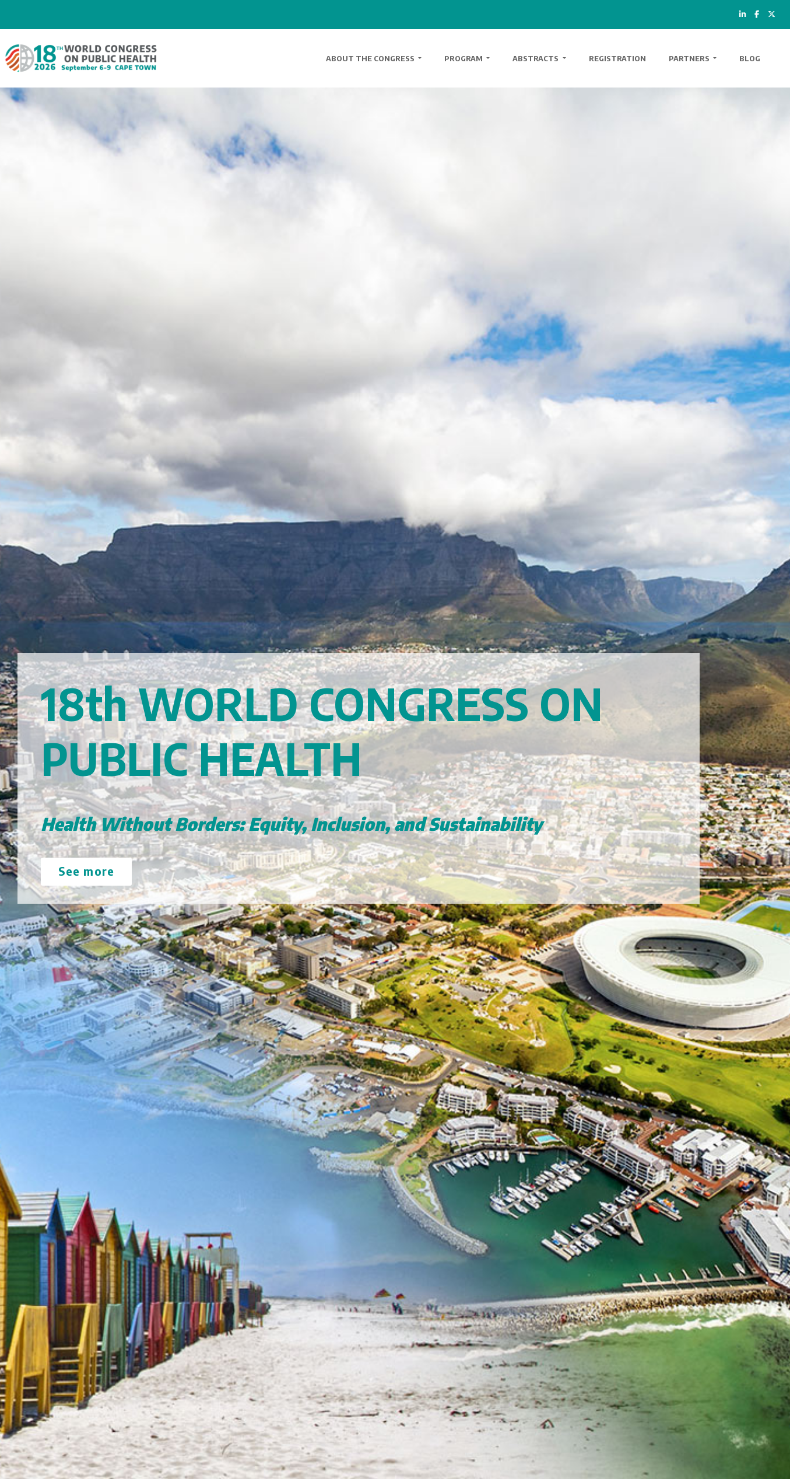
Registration (617, 58)
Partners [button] (690, 58)
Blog (749, 58)
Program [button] (464, 58)
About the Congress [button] (371, 58)
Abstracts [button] (536, 58)
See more (86, 870)
